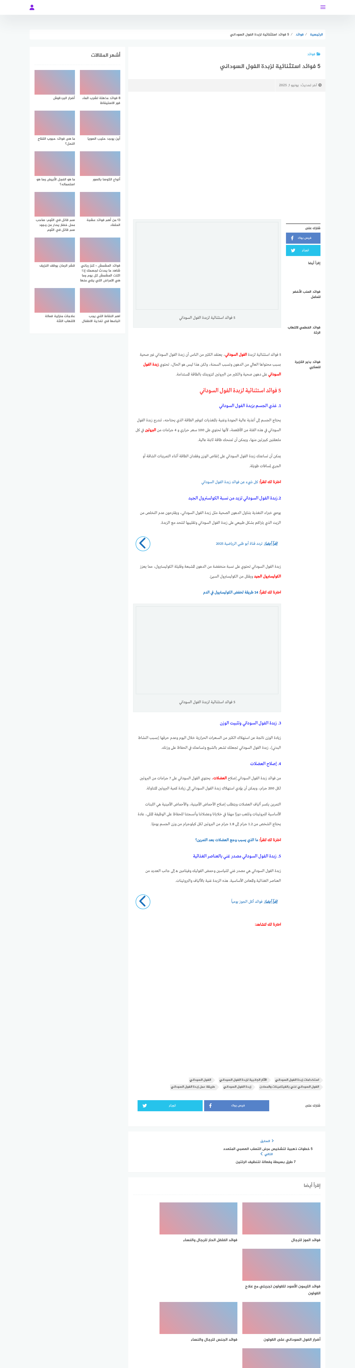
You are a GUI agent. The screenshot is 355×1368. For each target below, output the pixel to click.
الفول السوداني (200, 1079)
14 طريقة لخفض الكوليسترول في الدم (230, 592)
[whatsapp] (177, 1329)
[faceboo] (211, 1329)
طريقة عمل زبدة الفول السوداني (193, 1086)
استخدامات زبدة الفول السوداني (297, 1079)
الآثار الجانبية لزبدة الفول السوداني (243, 1079)
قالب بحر (156, 1351)
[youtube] (143, 1329)
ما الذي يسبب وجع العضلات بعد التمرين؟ (226, 840)
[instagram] (160, 1329)
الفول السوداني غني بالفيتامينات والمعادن (289, 1086)
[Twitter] (194, 1329)
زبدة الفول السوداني (237, 1086)
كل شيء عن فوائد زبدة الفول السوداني (229, 481)
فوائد (313, 54)
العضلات (220, 778)
